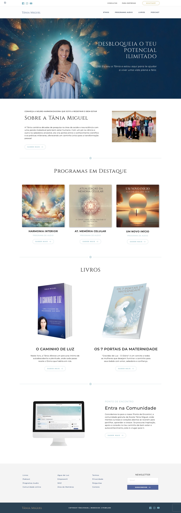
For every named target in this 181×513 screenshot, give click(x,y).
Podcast (26, 479)
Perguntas (97, 483)
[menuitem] (112, 3)
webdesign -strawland (101, 508)
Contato (96, 487)
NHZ (60, 483)
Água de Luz (63, 475)
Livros (25, 475)
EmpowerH (63, 479)
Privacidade (97, 479)
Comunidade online (32, 487)
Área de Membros (66, 487)
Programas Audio (31, 483)
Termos (95, 475)
